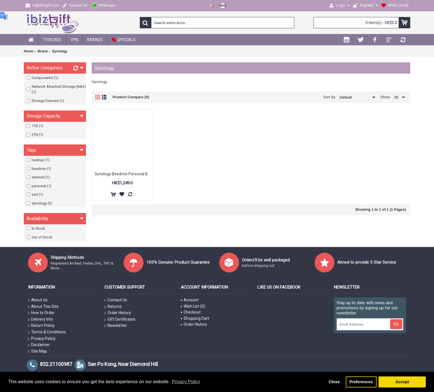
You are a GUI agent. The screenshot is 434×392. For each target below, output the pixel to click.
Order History (117, 313)
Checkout (191, 312)
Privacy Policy (41, 338)
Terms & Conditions (47, 332)
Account (190, 300)
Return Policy (41, 325)
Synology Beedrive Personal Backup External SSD (123, 174)
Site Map (37, 351)
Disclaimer (39, 345)
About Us (38, 300)
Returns (113, 306)
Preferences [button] (361, 382)
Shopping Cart (195, 318)
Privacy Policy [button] (186, 381)
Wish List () (193, 306)
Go (396, 324)
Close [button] (334, 382)
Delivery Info (40, 319)
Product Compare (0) (131, 97)
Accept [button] (402, 382)
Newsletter (115, 325)
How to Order (41, 313)
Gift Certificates (120, 319)
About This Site (43, 306)
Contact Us (115, 300)
